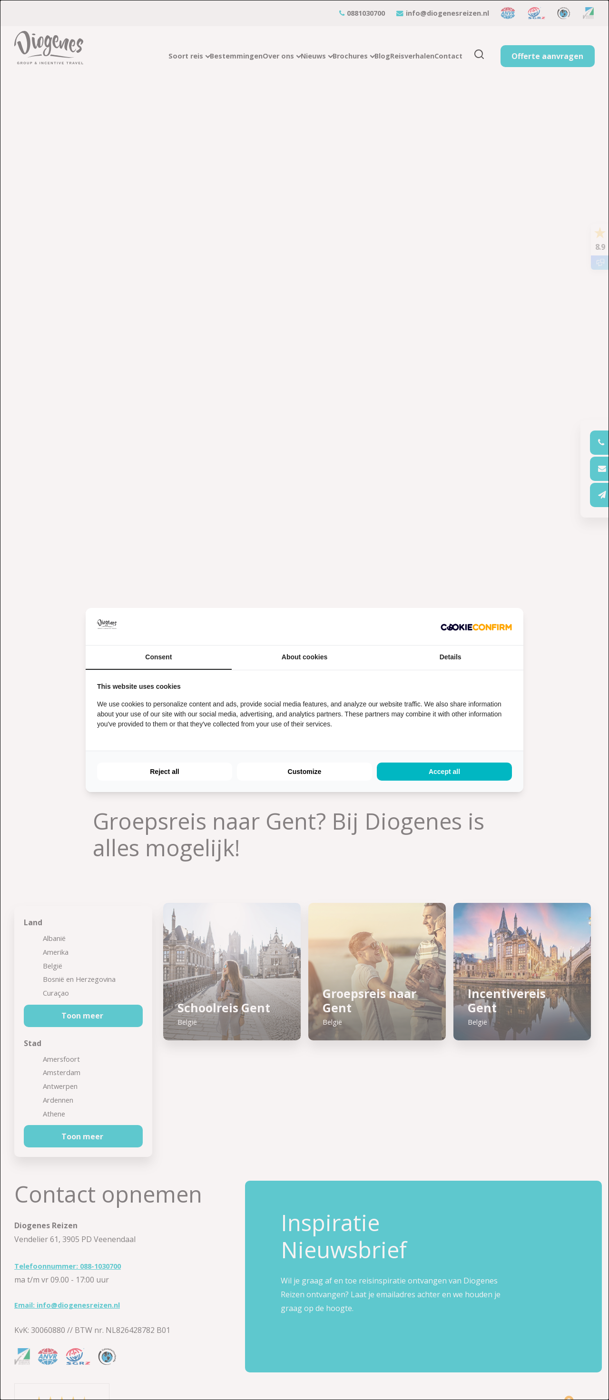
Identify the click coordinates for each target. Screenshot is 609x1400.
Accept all (444, 771)
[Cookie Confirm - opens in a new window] (476, 627)
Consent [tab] (158, 657)
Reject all (164, 771)
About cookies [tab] (304, 657)
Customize (305, 771)
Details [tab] (451, 657)
